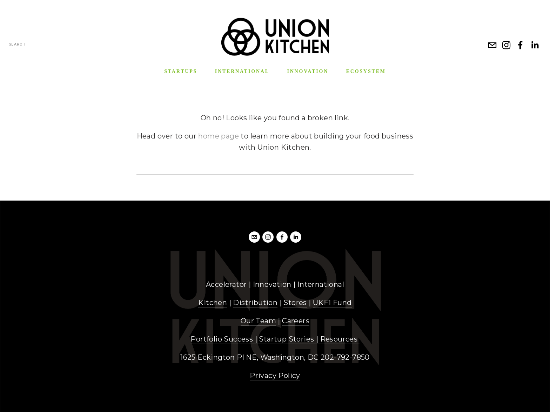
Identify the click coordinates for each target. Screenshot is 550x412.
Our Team (258, 321)
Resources (339, 339)
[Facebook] (520, 45)
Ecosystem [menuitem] (366, 71)
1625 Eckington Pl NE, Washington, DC (250, 357)
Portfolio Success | (224, 339)
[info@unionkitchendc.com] (254, 237)
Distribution (255, 302)
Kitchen (212, 302)
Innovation (272, 284)
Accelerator (226, 284)
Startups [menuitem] (180, 71)
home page (218, 136)
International (320, 284)
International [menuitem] (242, 71)
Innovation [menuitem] (307, 71)
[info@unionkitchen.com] (492, 45)
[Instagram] (506, 45)
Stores (295, 302)
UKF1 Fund (332, 302)
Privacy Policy (275, 375)
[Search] (30, 45)
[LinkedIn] (534, 45)
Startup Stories (286, 339)
